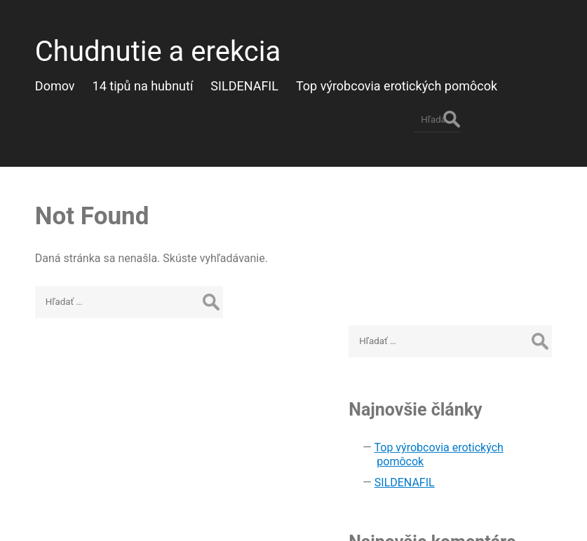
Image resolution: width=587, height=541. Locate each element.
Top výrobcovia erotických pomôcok (414, 80)
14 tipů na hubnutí (160, 80)
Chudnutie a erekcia (152, 45)
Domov (73, 80)
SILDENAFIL (262, 80)
